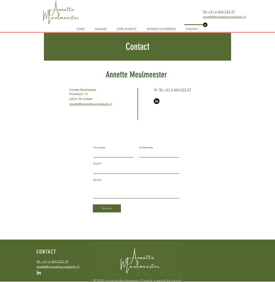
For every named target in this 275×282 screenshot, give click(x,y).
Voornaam (99, 147)
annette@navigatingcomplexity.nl (224, 17)
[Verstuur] (107, 208)
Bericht (97, 180)
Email (96, 163)
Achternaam (146, 147)
